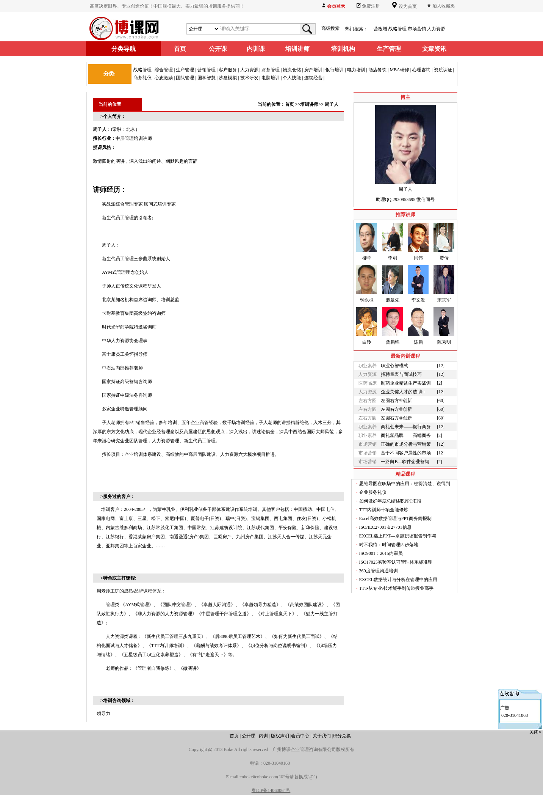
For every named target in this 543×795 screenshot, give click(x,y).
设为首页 (407, 6)
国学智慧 (206, 77)
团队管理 (185, 77)
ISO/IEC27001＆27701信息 (385, 527)
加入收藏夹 (443, 6)
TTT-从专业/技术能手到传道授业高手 (396, 588)
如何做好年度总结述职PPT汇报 (390, 501)
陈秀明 (444, 342)
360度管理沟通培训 (378, 570)
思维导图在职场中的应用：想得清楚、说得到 (404, 483)
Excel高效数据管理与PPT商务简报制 (395, 518)
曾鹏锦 (392, 342)
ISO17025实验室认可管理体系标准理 (395, 562)
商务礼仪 (142, 77)
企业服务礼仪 (373, 492)
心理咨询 (421, 69)
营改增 (380, 28)
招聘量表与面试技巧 (401, 374)
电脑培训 (270, 77)
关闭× (535, 732)
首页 (289, 104)
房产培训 (313, 69)
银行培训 (334, 69)
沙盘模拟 (228, 77)
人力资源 (436, 28)
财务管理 (270, 69)
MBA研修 (399, 69)
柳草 (366, 258)
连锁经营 (313, 77)
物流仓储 (292, 69)
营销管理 (206, 69)
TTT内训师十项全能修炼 (383, 509)
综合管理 (164, 69)
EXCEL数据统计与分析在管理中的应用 (398, 579)
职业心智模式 (394, 365)
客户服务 (228, 69)
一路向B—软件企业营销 (405, 461)
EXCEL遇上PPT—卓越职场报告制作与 (397, 536)
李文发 (418, 300)
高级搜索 (330, 28)
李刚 (392, 258)
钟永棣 (367, 300)
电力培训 (356, 69)
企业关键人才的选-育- (403, 391)
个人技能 (292, 77)
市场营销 (417, 28)
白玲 (366, 342)
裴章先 (392, 300)
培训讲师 (309, 104)
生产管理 (185, 69)
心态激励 (164, 77)
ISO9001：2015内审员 (381, 553)
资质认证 (443, 69)
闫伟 (418, 258)
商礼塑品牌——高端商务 (406, 435)
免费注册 (371, 6)
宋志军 (444, 300)
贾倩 (444, 258)
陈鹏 (418, 342)
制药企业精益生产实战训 (406, 383)
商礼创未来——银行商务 (406, 426)
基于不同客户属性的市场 (406, 453)
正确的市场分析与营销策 (406, 444)
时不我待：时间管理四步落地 (388, 544)
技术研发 (249, 77)
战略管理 (397, 28)
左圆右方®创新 (396, 400)
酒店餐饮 (377, 69)
